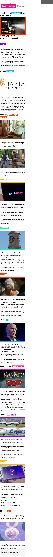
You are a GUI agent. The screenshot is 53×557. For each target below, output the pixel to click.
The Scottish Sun (13, 457)
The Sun (8, 208)
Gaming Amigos (8, 506)
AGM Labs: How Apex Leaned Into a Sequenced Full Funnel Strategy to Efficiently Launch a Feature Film (10, 37)
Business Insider (7, 349)
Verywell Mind (15, 548)
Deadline (22, 52)
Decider (14, 302)
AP (9, 263)
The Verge (5, 500)
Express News (22, 402)
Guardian (12, 270)
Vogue (6, 175)
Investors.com (10, 362)
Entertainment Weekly (16, 315)
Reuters (8, 257)
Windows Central (4, 492)
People (4, 67)
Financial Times (16, 450)
